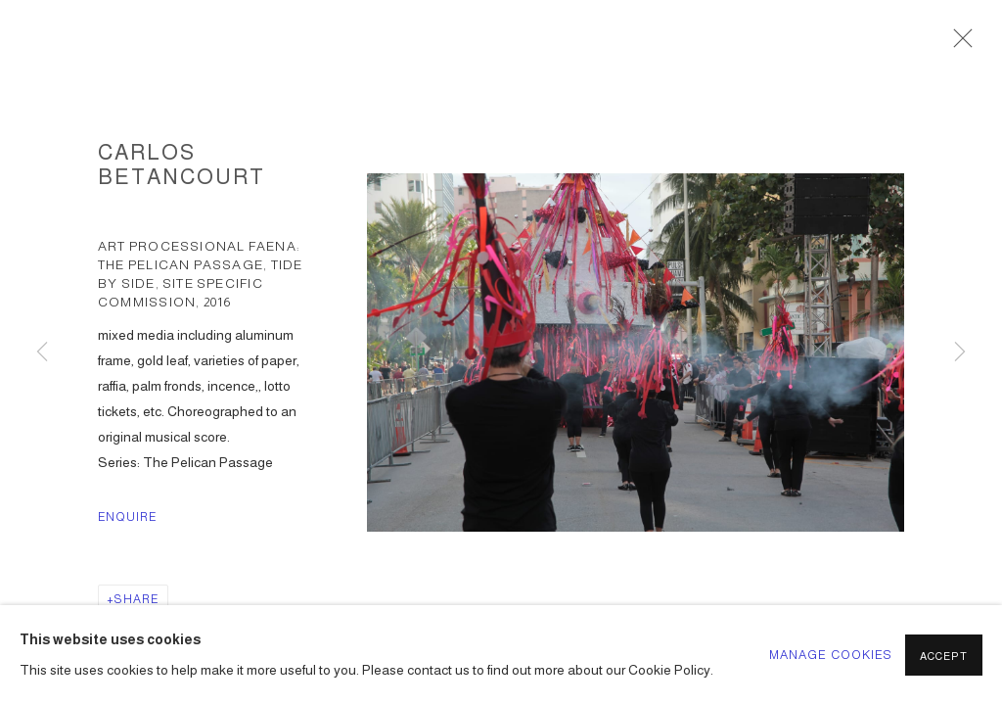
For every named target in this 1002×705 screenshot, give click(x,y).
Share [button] (136, 599)
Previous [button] (42, 352)
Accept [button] (944, 656)
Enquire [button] (128, 517)
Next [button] (960, 352)
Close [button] (958, 44)
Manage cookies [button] (831, 655)
